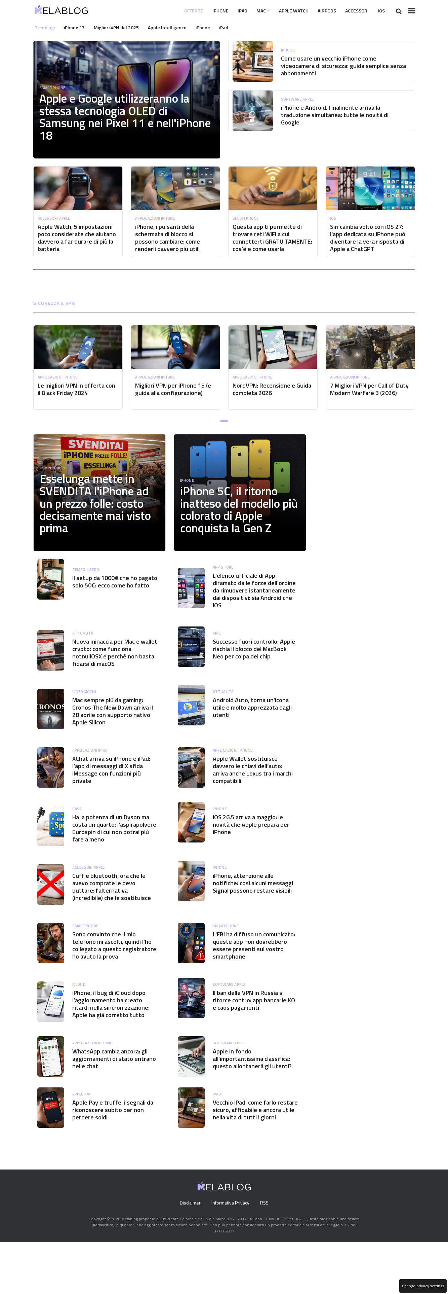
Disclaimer (188, 1254)
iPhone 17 (76, 27)
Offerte (173, 10)
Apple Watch (282, 10)
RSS (266, 1254)
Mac (248, 10)
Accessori (353, 10)
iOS (380, 10)
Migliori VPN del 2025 (121, 27)
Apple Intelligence (174, 27)
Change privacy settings (422, 1286)
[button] (224, 429)
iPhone (202, 10)
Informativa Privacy (230, 1254)
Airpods (319, 10)
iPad (225, 10)
